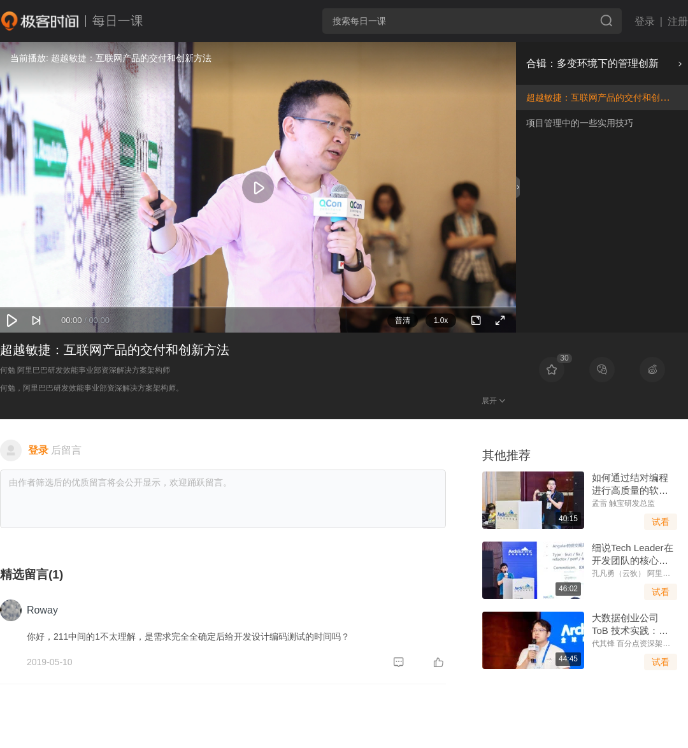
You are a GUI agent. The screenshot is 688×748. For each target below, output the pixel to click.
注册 (678, 21)
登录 (644, 21)
